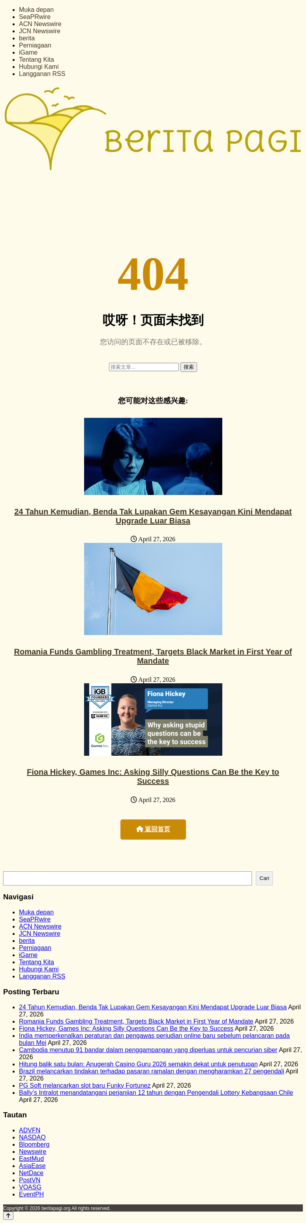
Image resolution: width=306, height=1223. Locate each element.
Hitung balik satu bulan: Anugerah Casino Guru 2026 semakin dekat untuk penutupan (138, 1064)
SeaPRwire (35, 16)
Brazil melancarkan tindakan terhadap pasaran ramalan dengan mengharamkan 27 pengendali (151, 1071)
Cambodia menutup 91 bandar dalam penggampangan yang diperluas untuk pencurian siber (148, 1050)
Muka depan (36, 9)
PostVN (29, 1180)
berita (27, 38)
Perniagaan (35, 45)
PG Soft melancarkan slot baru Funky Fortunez (84, 1085)
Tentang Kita (36, 59)
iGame (28, 52)
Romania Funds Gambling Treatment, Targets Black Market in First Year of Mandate (153, 656)
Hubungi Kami (39, 66)
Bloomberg (34, 1144)
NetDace (31, 1173)
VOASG (30, 1187)
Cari (264, 878)
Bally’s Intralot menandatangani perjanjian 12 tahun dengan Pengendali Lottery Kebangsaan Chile (156, 1092)
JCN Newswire (39, 31)
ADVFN (29, 1130)
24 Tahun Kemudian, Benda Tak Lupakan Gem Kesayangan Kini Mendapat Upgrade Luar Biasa (153, 516)
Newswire (32, 1151)
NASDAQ (32, 1137)
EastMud (31, 1158)
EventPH (31, 1194)
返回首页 (153, 829)
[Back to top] (8, 1216)
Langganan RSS (42, 73)
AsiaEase (32, 1165)
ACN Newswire (40, 24)
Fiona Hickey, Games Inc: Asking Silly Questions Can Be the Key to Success (153, 776)
